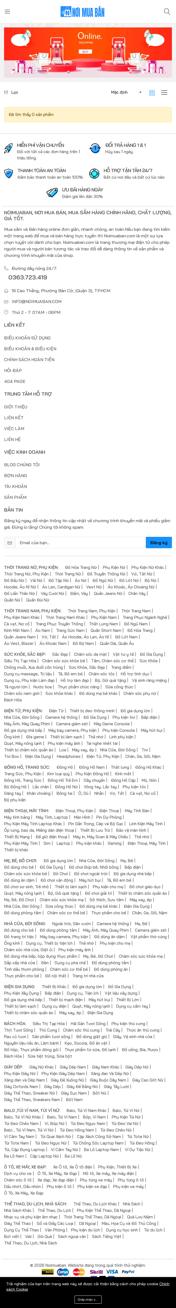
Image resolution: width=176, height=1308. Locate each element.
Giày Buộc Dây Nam (108, 1080)
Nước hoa (42, 686)
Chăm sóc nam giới (21, 693)
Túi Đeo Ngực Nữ (51, 1143)
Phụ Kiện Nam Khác (22, 617)
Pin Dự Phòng (109, 817)
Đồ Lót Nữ (129, 580)
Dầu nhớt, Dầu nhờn (22, 1186)
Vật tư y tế (123, 654)
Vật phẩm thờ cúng (149, 936)
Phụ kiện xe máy (128, 1186)
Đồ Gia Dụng (151, 654)
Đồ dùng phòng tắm (22, 912)
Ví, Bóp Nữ (54, 1123)
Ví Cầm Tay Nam (19, 1136)
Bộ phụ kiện (15, 799)
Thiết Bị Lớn (127, 999)
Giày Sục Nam (74, 1093)
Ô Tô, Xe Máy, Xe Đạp (57, 1173)
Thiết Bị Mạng (17, 836)
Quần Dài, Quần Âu (117, 643)
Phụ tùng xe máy (96, 1180)
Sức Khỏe (149, 660)
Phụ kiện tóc (134, 786)
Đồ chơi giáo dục (145, 886)
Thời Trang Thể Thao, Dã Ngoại (92, 1216)
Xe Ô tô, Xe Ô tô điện (72, 1167)
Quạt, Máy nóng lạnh (23, 743)
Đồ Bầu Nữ (14, 580)
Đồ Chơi (60, 873)
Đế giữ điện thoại (51, 836)
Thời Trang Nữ (68, 573)
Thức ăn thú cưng (142, 1030)
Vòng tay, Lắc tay (100, 786)
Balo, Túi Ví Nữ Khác (22, 1117)
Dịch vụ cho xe (18, 1173)
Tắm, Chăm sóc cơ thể (112, 660)
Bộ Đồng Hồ (15, 786)
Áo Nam (42, 630)
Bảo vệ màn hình (131, 830)
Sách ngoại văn (72, 1236)
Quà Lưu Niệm (140, 1216)
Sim (47, 843)
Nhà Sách (131, 1203)
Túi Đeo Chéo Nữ (116, 1130)
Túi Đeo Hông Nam (77, 1130)
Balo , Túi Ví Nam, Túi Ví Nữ (29, 1130)
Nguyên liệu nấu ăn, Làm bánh (31, 1043)
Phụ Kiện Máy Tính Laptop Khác (33, 823)
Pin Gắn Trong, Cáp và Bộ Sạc (95, 823)
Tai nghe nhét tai (102, 743)
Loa (62, 749)
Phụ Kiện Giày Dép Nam (63, 1073)
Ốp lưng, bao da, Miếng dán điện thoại (39, 830)
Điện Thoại (109, 810)
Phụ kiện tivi (124, 717)
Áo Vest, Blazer (18, 643)
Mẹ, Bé (127, 860)
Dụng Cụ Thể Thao (21, 1230)
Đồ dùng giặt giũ (91, 1036)
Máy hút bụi (151, 730)
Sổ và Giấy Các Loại (55, 1223)
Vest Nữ (94, 587)
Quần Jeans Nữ (108, 593)
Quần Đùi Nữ (37, 600)
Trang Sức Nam (70, 630)
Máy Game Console (112, 723)
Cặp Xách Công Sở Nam (99, 1136)
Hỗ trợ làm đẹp (75, 680)
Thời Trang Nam (136, 610)
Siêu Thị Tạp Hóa (20, 660)
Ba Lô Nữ (73, 1156)
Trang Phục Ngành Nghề (145, 617)
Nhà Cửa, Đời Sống (21, 717)
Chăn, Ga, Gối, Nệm (142, 756)
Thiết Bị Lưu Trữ (95, 830)
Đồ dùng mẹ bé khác (98, 693)
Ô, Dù (83, 793)
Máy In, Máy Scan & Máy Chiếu (100, 836)
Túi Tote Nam (16, 1143)
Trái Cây (113, 1030)
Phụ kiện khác (89, 843)
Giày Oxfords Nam (21, 1086)
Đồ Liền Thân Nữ (19, 593)
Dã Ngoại (87, 1223)
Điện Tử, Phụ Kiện (103, 756)
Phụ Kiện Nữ (114, 567)
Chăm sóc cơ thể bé (66, 912)
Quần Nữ (12, 600)
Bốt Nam (74, 1099)
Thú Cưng (48, 1030)
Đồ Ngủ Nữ (102, 580)
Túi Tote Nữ (138, 1136)
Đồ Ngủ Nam (136, 623)
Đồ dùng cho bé (19, 867)
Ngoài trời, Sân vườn (71, 923)
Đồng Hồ (65, 767)
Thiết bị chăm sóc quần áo (28, 749)
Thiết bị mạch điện (65, 999)
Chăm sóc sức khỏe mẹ (62, 899)
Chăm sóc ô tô (18, 1180)
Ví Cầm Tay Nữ (64, 1149)
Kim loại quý (58, 773)
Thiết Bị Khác (54, 986)
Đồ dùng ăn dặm (19, 880)
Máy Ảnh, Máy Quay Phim (27, 723)
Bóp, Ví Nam (94, 1117)
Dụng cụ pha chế (70, 962)
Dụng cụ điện (54, 1006)
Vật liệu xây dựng (121, 993)
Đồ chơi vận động (57, 880)
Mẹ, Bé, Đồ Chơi (19, 899)
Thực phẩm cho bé (108, 912)
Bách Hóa (13, 699)
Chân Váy (137, 593)
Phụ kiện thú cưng (128, 1023)
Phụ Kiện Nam (104, 617)
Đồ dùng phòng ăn (111, 969)
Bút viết (11, 1236)
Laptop (63, 843)
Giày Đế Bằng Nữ (82, 1086)
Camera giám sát (72, 723)
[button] (126, 92)
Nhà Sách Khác (18, 1210)
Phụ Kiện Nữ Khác (147, 567)
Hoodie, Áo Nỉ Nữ (20, 587)
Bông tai (64, 793)
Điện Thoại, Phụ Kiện (74, 810)
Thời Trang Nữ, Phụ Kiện (26, 573)
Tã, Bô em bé (70, 673)
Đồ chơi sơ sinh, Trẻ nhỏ (26, 886)
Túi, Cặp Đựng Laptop (24, 1149)
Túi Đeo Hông (142, 1143)
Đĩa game (35, 736)
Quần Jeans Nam (20, 636)
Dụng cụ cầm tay (132, 1006)
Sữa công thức (119, 686)
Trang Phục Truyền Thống (59, 623)
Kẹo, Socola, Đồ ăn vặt (86, 1043)
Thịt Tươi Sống (18, 1030)
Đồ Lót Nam (126, 636)
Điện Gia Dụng (38, 756)
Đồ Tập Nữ (58, 580)
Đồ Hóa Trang (140, 630)
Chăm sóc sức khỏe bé (63, 660)
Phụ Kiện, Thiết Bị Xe (117, 1167)
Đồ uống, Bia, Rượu (140, 1049)
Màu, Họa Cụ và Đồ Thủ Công (129, 1223)
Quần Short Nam (106, 630)
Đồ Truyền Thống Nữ (106, 573)
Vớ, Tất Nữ (141, 573)
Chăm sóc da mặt (90, 654)
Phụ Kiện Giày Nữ (20, 1073)
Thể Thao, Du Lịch (54, 1210)
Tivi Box (11, 756)
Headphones (69, 756)
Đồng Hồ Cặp (123, 780)
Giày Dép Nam (73, 1067)
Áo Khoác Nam (53, 643)
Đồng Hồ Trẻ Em (63, 780)
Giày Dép (52, 1086)
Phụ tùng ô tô (131, 1180)
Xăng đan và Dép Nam (24, 1080)
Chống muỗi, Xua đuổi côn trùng (33, 667)
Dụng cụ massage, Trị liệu (28, 673)
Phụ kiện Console (119, 730)
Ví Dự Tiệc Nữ (137, 1149)
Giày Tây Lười (116, 1086)
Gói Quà (45, 1236)
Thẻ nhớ (95, 736)
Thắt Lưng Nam (103, 623)
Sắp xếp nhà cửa (19, 962)
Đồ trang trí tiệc (19, 936)
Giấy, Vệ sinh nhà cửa (132, 1036)
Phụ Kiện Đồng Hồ (92, 773)
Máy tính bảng (17, 817)
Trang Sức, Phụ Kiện (22, 773)
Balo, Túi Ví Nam (62, 1117)
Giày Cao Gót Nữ (147, 1080)
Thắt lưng (120, 767)
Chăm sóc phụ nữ (139, 693)
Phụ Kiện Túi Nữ (126, 1117)
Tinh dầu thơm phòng (24, 969)
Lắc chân (41, 786)
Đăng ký (159, 542)
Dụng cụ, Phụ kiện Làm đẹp (29, 680)
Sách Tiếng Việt (106, 1236)
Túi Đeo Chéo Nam (21, 1123)
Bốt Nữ (99, 1093)
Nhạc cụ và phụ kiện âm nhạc (31, 1216)
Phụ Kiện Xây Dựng (21, 993)
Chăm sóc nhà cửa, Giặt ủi (28, 949)
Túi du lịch (153, 1230)
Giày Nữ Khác (41, 1067)
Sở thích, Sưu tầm (106, 899)
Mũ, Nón (149, 780)
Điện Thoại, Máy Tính (147, 843)
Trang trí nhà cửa (88, 975)
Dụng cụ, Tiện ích (83, 993)
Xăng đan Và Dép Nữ (110, 1073)
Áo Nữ (81, 580)
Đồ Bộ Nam (83, 643)
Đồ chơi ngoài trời (90, 873)
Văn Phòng (55, 1230)
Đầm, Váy (79, 593)
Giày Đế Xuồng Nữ (67, 1080)
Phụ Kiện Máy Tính (21, 843)
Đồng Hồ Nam (92, 767)
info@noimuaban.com (36, 301)
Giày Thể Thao (17, 1223)
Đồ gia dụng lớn (135, 710)
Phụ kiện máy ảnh (64, 743)
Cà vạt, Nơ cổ (17, 623)
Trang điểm (121, 667)
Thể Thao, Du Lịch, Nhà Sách (30, 1243)
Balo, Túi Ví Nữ (126, 1110)
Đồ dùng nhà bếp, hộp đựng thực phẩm (40, 956)
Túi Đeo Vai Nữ (124, 1123)
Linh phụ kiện (121, 736)
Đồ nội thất (55, 975)
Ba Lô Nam (14, 1156)
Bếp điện (149, 717)
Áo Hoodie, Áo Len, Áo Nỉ (85, 636)
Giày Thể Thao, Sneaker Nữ (29, 1093)
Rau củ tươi (15, 1036)
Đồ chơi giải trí (98, 893)
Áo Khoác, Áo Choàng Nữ (131, 587)
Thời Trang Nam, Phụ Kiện (91, 610)
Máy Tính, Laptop (52, 817)
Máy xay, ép (83, 749)
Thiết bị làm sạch (66, 736)
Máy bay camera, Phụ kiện (72, 730)
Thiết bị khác (16, 849)
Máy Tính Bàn (137, 810)
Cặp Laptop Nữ (44, 1156)
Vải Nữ (36, 580)
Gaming (115, 843)
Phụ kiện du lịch (85, 1230)
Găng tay (12, 793)
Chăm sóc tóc (102, 673)
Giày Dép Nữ (137, 1067)
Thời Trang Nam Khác (65, 617)
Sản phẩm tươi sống (51, 1036)
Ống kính (12, 736)
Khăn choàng (39, 793)
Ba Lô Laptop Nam (101, 1149)
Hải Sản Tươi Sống (88, 1023)
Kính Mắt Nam (16, 630)
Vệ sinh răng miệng (149, 680)
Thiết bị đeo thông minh (92, 710)
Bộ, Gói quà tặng (110, 680)
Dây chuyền (94, 780)
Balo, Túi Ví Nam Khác (87, 1110)
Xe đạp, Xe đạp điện (56, 1180)
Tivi (144, 749)
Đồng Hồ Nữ (66, 786)
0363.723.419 (27, 277)
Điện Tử (56, 710)
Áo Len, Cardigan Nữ (61, 587)
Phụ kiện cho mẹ (108, 886)
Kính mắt (123, 773)
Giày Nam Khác (105, 1067)
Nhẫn (99, 793)
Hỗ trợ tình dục (135, 673)
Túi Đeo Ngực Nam (87, 1123)
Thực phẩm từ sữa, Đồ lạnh (90, 1049)
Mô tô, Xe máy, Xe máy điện (108, 1173)
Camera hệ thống (61, 717)
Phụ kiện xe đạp (92, 1186)
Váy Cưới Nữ (52, 593)
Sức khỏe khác (59, 693)
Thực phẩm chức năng (78, 686)
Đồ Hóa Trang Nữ (81, 567)
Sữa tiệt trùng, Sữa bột (50, 1056)
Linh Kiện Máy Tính (146, 823)
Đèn (45, 962)
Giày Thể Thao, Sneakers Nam (32, 1099)
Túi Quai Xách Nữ (55, 1136)
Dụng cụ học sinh (122, 1230)
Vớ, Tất (49, 636)
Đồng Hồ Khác (148, 767)
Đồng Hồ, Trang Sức (23, 780)
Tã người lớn (15, 686)
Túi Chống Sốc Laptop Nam (98, 1143)
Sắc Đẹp (60, 654)
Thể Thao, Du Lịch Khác (95, 1203)
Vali (28, 1236)
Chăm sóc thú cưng (81, 1030)
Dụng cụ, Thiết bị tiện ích (49, 943)
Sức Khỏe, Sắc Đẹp (87, 667)
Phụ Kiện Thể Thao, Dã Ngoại (104, 1210)
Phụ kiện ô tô (59, 1186)
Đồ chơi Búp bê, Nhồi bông (94, 867)
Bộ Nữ (150, 580)
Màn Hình (82, 817)
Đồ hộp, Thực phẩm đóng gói (31, 1049)
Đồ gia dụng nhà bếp (23, 730)
